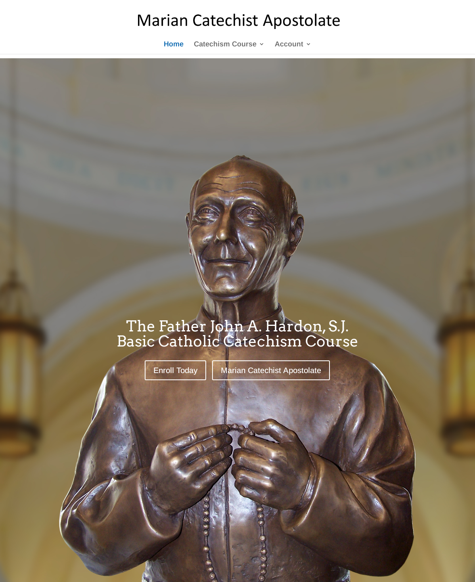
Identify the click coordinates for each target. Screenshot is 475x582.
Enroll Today (175, 370)
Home (174, 44)
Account (289, 44)
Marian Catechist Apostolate (271, 370)
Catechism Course (225, 44)
